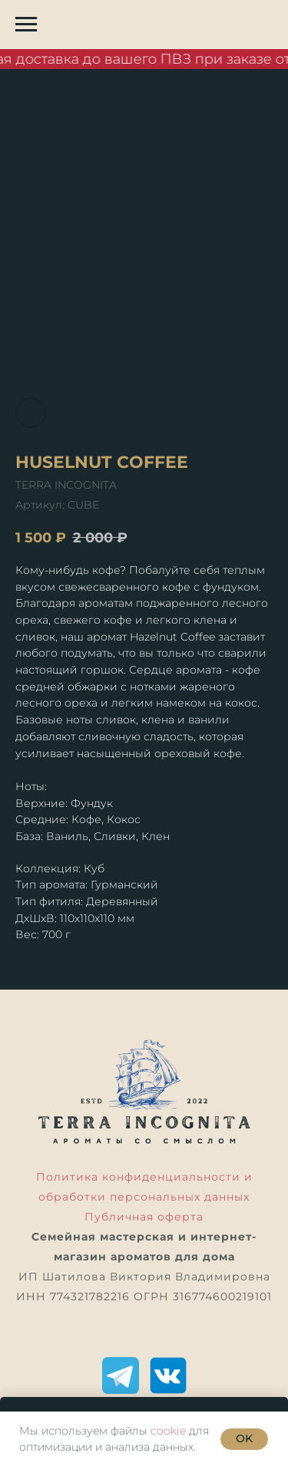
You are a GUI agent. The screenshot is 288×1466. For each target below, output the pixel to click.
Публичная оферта (144, 1217)
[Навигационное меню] (26, 24)
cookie (168, 1431)
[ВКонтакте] (168, 1375)
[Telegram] (120, 1375)
